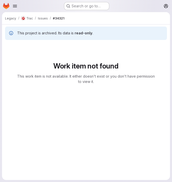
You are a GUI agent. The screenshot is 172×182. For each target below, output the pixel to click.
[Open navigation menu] (15, 6)
